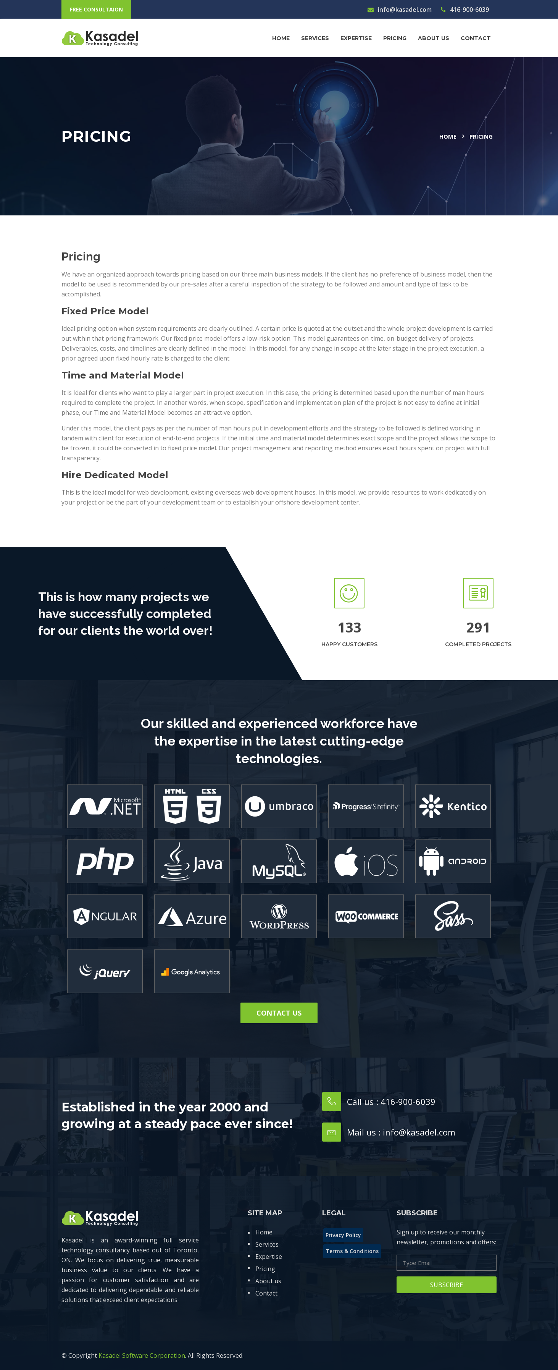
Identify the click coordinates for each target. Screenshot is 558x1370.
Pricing (394, 38)
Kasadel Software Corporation (141, 1355)
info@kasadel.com (400, 9)
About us (433, 38)
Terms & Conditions (352, 1251)
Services (315, 38)
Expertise (356, 38)
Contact (266, 1293)
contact (476, 38)
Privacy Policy (343, 1235)
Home (281, 38)
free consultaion (96, 9)
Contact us (279, 1012)
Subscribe (446, 1285)
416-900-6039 (465, 9)
